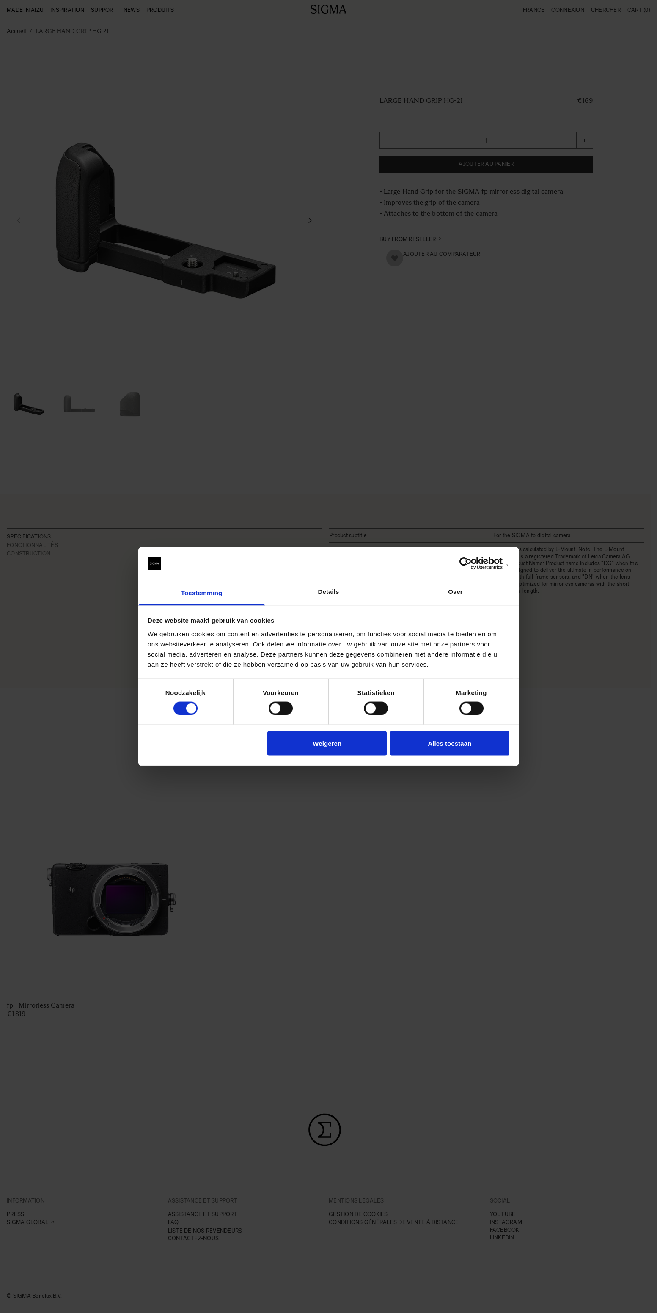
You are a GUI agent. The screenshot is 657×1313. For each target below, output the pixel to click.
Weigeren (327, 743)
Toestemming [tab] (202, 592)
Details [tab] (328, 591)
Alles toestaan (449, 743)
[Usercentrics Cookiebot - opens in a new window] (472, 563)
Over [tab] (455, 591)
